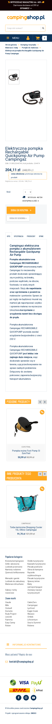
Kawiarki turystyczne (36, 564)
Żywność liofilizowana (14, 572)
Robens (30, 625)
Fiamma (8, 620)
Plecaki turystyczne (36, 578)
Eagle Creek (32, 611)
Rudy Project (10, 614)
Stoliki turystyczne (35, 561)
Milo (7, 605)
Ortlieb (30, 617)
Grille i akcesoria (12, 564)
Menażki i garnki (12, 578)
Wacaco (30, 614)
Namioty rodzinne (13, 569)
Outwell (8, 608)
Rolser (8, 625)
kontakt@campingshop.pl (21, 661)
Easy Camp (10, 623)
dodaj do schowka (18, 218)
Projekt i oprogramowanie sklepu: (20, 713)
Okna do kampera (35, 569)
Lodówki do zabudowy (15, 581)
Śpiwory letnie (33, 581)
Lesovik (8, 617)
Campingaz (32, 605)
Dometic (9, 611)
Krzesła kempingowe (14, 561)
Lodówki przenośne (13, 567)
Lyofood (31, 608)
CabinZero (32, 602)
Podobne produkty (18, 401)
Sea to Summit (34, 623)
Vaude (8, 602)
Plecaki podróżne (34, 567)
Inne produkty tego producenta (19, 475)
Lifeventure (32, 620)
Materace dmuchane (14, 584)
